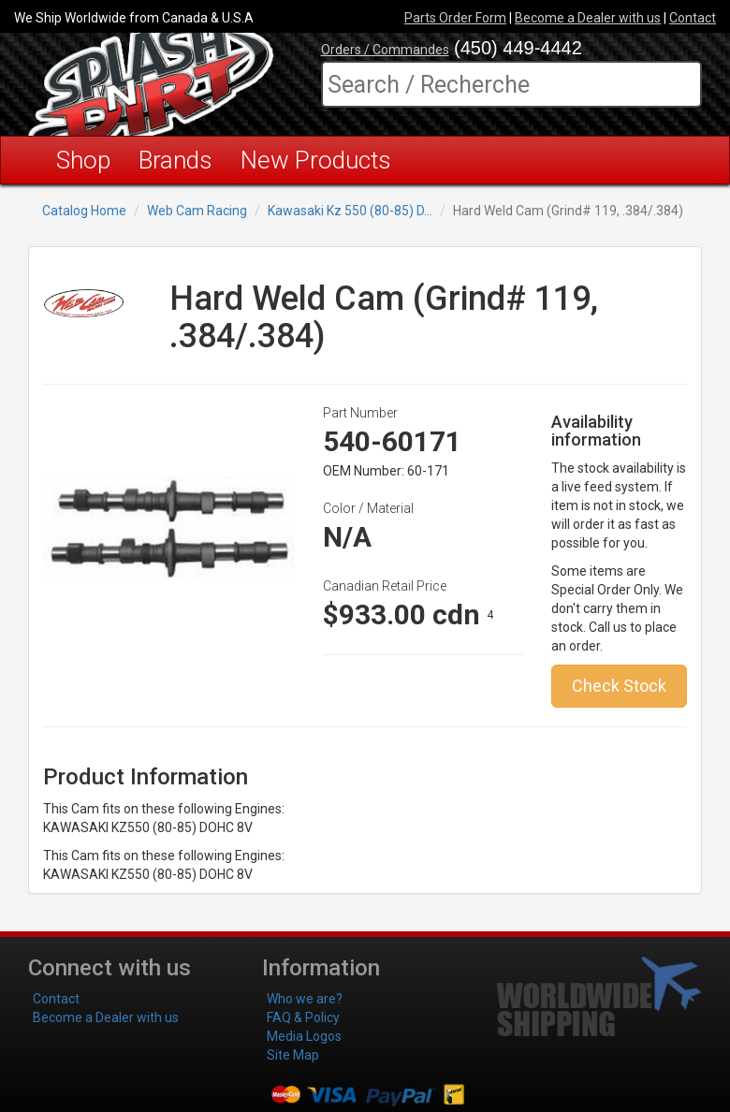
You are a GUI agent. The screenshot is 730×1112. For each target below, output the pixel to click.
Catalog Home (84, 210)
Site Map (293, 1054)
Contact (692, 17)
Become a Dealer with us (588, 17)
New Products (316, 160)
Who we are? (305, 998)
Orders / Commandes (385, 49)
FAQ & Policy (303, 1017)
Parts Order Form (455, 17)
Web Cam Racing (197, 210)
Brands (175, 160)
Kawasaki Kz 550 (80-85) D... (350, 210)
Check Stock (619, 685)
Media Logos (304, 1036)
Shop (83, 160)
